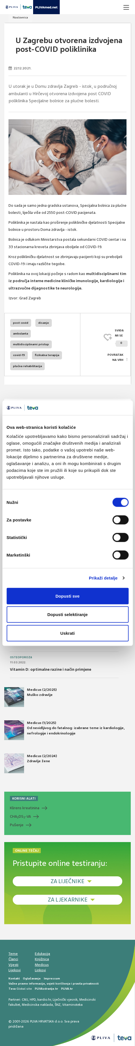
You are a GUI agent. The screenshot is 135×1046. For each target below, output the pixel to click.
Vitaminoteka (72, 1005)
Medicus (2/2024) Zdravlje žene (30, 763)
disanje (43, 323)
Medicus (42, 964)
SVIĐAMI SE (121, 338)
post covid (20, 323)
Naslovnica (20, 17)
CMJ (25, 1000)
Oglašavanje (32, 978)
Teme (13, 953)
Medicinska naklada (37, 1005)
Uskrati (67, 632)
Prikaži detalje (103, 578)
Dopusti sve (67, 595)
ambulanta (20, 333)
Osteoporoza (21, 657)
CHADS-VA (20, 816)
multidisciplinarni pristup (31, 344)
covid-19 (19, 355)
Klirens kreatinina (24, 808)
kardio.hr (44, 1000)
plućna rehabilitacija (27, 366)
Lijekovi (14, 970)
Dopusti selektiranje (67, 614)
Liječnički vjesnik (65, 1000)
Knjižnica (42, 959)
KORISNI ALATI (24, 798)
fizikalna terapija (47, 355)
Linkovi (40, 970)
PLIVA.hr (67, 988)
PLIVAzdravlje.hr (46, 988)
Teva (12, 988)
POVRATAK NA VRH (115, 357)
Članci (13, 959)
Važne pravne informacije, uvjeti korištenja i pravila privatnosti (53, 983)
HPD (33, 1000)
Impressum (52, 978)
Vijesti (13, 964)
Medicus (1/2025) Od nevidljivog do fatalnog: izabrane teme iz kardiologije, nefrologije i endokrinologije (64, 730)
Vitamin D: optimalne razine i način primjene (50, 669)
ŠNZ (58, 1005)
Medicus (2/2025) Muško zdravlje (30, 697)
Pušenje (16, 825)
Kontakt (14, 978)
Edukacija (42, 953)
